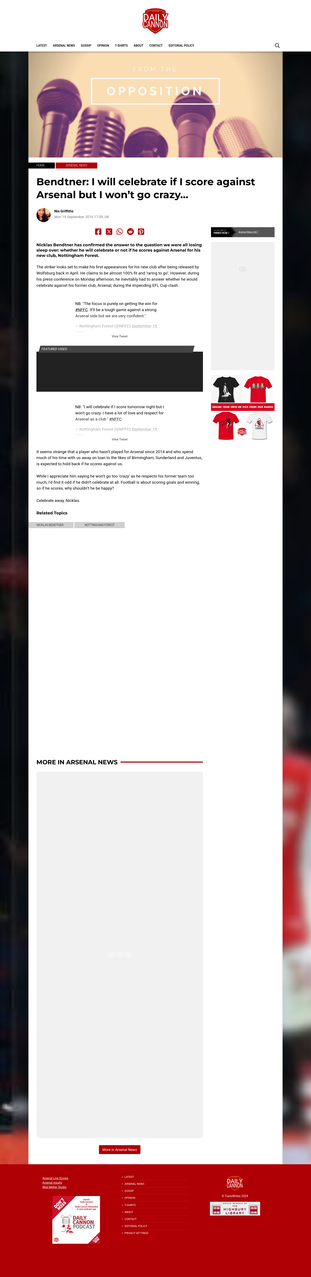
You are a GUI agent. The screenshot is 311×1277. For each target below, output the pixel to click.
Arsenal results (52, 1182)
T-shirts (121, 45)
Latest (41, 45)
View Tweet (120, 336)
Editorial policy (181, 45)
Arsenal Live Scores (55, 1178)
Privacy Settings (136, 1233)
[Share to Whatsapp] (119, 231)
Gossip (86, 45)
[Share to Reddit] (130, 231)
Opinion (103, 45)
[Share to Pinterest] (141, 231)
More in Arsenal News (77, 762)
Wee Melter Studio (54, 1187)
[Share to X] (109, 231)
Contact (156, 45)
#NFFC (81, 309)
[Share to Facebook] (98, 231)
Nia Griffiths (64, 211)
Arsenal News (64, 45)
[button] (277, 45)
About (138, 45)
